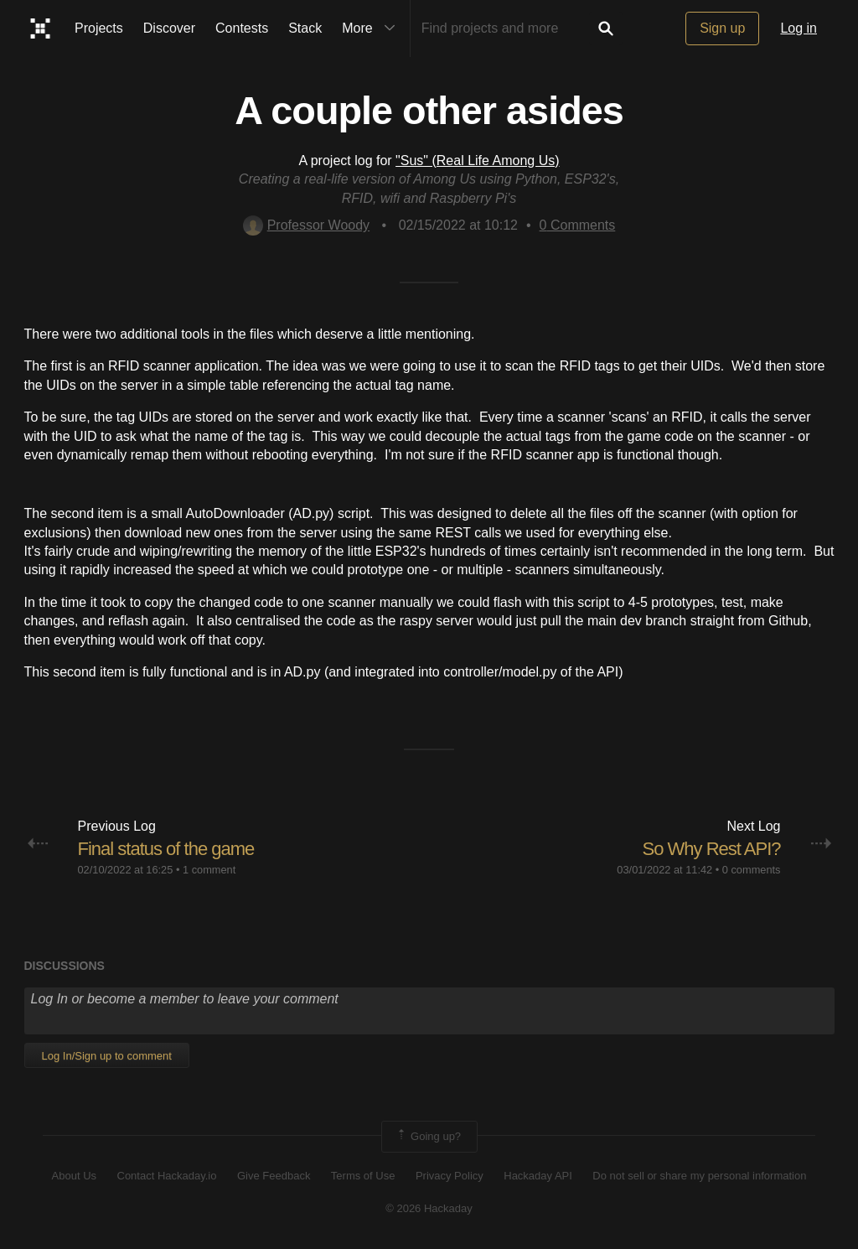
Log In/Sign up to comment (107, 1055)
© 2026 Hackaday (429, 1208)
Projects (99, 28)
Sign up (722, 28)
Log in (798, 28)
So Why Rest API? (712, 848)
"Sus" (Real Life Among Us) (477, 160)
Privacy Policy (449, 1175)
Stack (305, 28)
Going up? (428, 1136)
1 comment (209, 869)
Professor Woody (306, 225)
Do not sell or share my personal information (699, 1175)
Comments (578, 225)
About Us (74, 1175)
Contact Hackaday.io (167, 1175)
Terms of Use (363, 1175)
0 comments (751, 869)
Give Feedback (273, 1175)
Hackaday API (538, 1175)
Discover (169, 28)
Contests (241, 28)
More (372, 28)
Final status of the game (166, 848)
